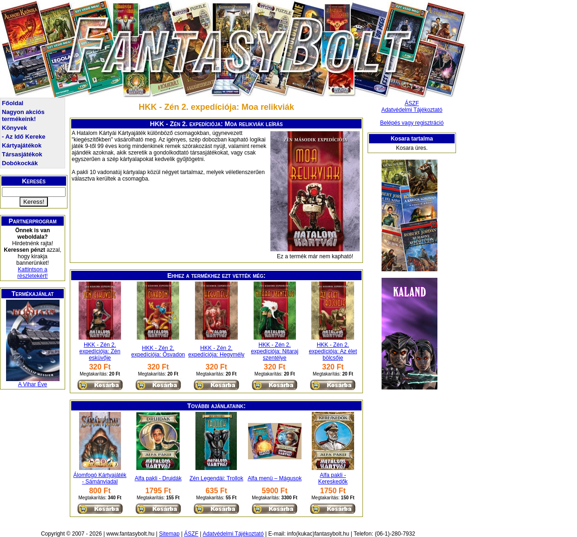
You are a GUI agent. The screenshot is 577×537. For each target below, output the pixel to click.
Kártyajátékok (21, 145)
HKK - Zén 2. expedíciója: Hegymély (216, 351)
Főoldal (12, 103)
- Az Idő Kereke (23, 136)
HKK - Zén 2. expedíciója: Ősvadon (158, 351)
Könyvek (14, 127)
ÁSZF (412, 103)
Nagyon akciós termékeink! (23, 115)
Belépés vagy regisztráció (412, 123)
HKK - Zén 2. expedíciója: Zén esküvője (100, 351)
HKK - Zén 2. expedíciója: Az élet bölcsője (333, 351)
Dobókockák (20, 163)
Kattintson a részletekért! (32, 272)
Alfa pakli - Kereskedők (333, 478)
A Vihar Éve (32, 384)
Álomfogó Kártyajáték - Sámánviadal (100, 478)
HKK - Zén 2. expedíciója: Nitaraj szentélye (274, 351)
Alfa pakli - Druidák (157, 478)
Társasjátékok (22, 154)
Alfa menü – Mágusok (275, 478)
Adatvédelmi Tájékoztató (411, 110)
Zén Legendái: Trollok (216, 478)
